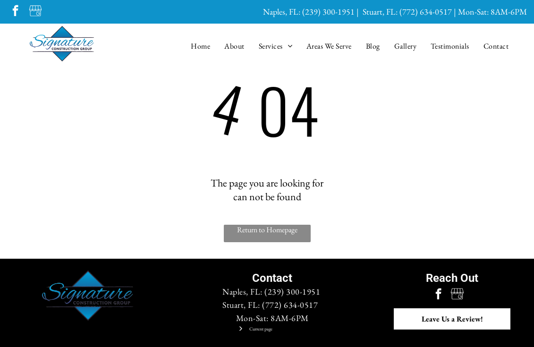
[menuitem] (200, 46)
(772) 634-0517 (425, 11)
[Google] (35, 11)
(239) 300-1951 (328, 11)
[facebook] (15, 11)
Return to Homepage (267, 230)
